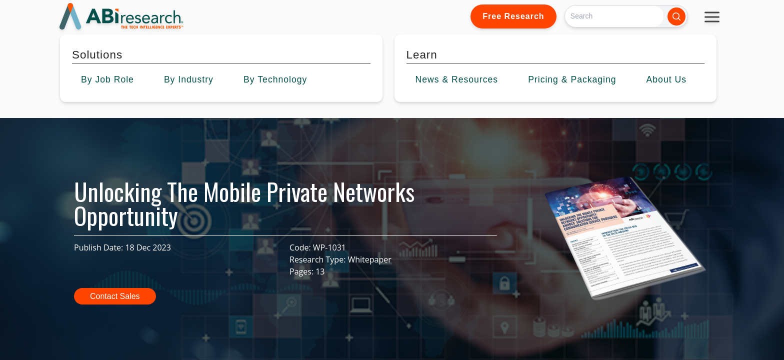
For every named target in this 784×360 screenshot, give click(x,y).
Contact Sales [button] (115, 296)
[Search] (614, 16)
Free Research (513, 16)
